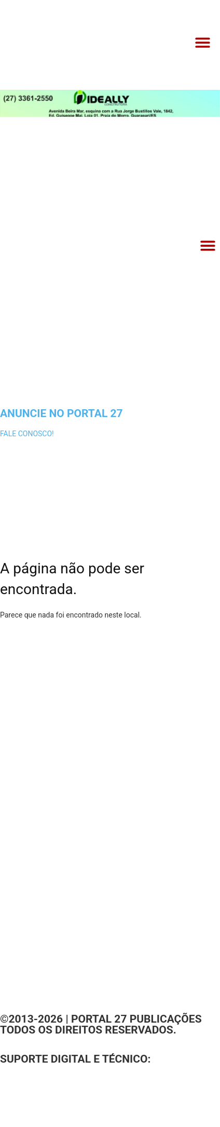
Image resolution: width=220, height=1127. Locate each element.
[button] (203, 43)
